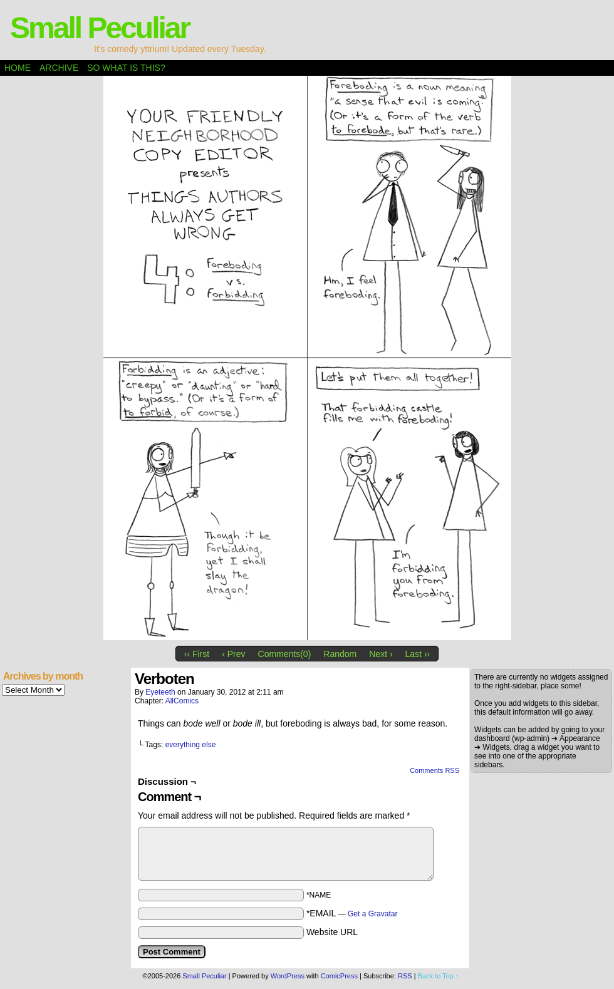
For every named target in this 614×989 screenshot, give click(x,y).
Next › (380, 654)
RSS (405, 976)
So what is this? (126, 68)
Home (17, 68)
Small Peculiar (99, 27)
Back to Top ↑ (438, 976)
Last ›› (417, 654)
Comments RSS (434, 770)
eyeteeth (160, 692)
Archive (58, 68)
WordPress (287, 976)
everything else (190, 744)
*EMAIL (352, 913)
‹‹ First (196, 654)
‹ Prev (233, 654)
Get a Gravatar (372, 913)
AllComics (182, 700)
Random (339, 654)
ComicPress (339, 976)
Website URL (332, 932)
